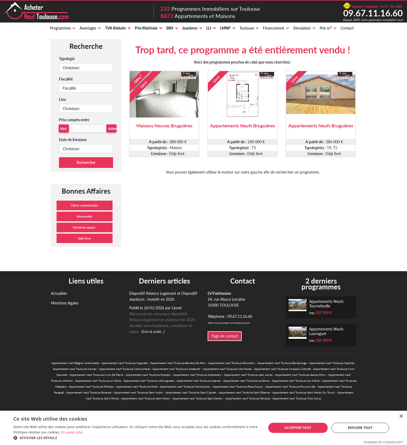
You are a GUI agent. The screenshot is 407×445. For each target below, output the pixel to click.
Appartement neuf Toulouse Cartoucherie (124, 368)
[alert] (203, 428)
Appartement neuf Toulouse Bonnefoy (231, 363)
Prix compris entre (74, 119)
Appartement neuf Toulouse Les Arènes (296, 380)
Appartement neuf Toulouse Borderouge (282, 363)
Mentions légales (65, 303)
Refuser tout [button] (360, 427)
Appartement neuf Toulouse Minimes (91, 386)
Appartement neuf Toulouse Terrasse (247, 398)
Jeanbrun (189, 28)
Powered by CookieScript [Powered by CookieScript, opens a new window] (383, 442)
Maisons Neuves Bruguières (164, 125)
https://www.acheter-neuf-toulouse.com (228, 322)
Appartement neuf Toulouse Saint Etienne (244, 392)
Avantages (88, 28)
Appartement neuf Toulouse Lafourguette (149, 380)
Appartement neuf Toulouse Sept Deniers (198, 398)
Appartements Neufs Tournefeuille (326, 303)
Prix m (326, 27)
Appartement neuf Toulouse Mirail (136, 386)
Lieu (62, 99)
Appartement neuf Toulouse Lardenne (246, 380)
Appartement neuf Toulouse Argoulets (125, 363)
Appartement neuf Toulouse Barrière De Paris (178, 363)
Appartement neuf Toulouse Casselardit (176, 368)
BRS (169, 28)
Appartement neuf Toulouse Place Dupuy (238, 386)
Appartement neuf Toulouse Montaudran (185, 386)
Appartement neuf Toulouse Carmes (74, 368)
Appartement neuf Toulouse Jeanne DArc (300, 374)
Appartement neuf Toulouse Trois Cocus (296, 398)
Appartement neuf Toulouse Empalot (148, 374)
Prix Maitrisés (146, 28)
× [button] (401, 416)
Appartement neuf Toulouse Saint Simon (145, 398)
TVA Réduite (115, 28)
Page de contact (224, 336)
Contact (347, 28)
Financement (273, 28)
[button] (136, 438)
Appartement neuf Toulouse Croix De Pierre (96, 374)
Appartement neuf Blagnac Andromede (75, 363)
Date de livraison (73, 139)
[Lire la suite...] (152, 331)
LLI (208, 28)
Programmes (60, 28)
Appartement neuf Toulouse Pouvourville (290, 386)
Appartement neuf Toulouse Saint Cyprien (190, 392)
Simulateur (302, 28)
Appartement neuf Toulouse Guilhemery (197, 374)
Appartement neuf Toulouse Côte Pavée (227, 368)
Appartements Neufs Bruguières (242, 125)
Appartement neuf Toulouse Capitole (331, 363)
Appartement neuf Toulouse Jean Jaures (248, 374)
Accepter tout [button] (298, 427)
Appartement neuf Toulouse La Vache (98, 380)
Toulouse (247, 28)
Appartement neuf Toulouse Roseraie (88, 392)
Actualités (59, 293)
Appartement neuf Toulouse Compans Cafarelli (282, 368)
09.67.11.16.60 (373, 13)
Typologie (67, 58)
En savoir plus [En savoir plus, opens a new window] (72, 432)
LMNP (225, 28)
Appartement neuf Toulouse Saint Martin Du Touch (303, 392)
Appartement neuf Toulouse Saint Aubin (138, 392)
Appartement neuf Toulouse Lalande (199, 380)
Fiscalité (66, 79)
